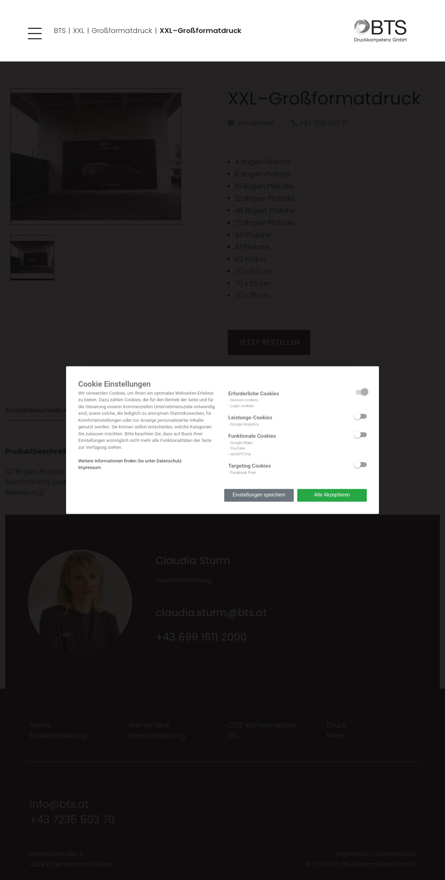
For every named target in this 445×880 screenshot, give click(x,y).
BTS (60, 30)
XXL (78, 30)
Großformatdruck (122, 30)
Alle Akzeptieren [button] (332, 495)
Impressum (89, 467)
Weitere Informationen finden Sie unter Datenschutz (129, 460)
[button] (33, 35)
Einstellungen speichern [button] (259, 495)
